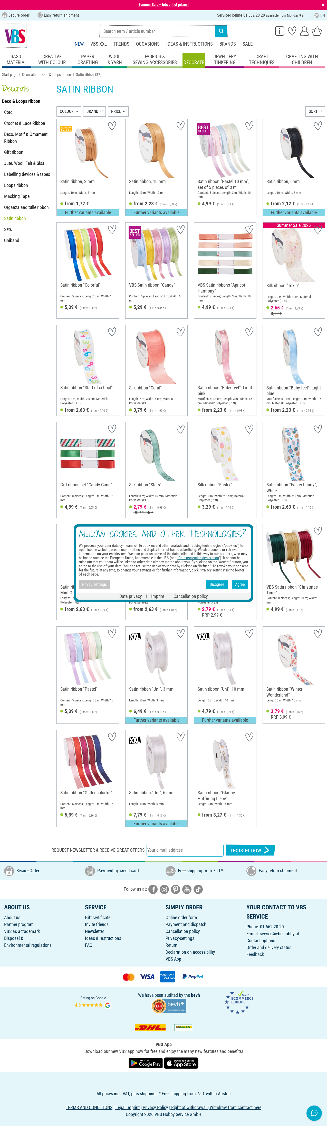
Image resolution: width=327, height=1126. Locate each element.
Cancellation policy (183, 931)
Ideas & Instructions (189, 44)
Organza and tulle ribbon (26, 207)
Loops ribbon (16, 185)
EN (319, 15)
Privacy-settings (180, 938)
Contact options (260, 940)
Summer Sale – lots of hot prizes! (163, 4)
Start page (9, 74)
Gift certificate (97, 917)
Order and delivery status (268, 947)
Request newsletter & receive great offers (98, 850)
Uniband (11, 240)
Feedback (255, 954)
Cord (8, 112)
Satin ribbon (15, 218)
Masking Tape (17, 196)
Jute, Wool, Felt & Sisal (24, 163)
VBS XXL (98, 44)
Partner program (19, 924)
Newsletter (94, 931)
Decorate (29, 74)
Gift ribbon (13, 152)
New (79, 44)
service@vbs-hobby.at (279, 933)
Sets (8, 229)
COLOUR (67, 111)
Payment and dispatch (186, 924)
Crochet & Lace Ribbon (24, 123)
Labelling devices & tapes (27, 174)
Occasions (148, 44)
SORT (313, 111)
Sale (248, 44)
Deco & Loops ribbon (56, 74)
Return (171, 945)
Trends (121, 44)
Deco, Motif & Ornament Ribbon (25, 138)
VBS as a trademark (22, 931)
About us (12, 917)
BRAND (92, 111)
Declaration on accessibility (190, 952)
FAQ (88, 945)
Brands (227, 44)
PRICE (116, 111)
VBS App (173, 959)
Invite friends (97, 924)
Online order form (181, 917)
